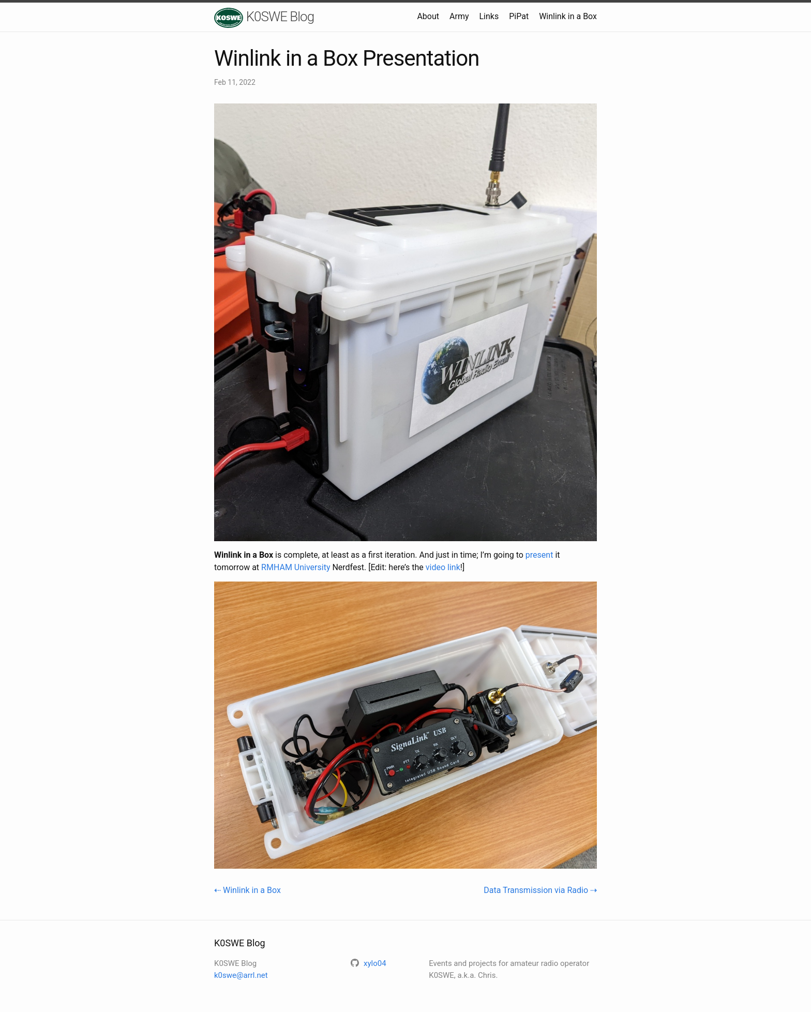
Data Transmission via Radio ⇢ (540, 890)
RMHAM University (295, 567)
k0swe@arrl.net (241, 975)
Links (489, 16)
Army (459, 16)
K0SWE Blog (264, 18)
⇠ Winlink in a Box (247, 890)
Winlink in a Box (568, 16)
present (539, 555)
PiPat (519, 16)
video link (443, 567)
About (428, 16)
